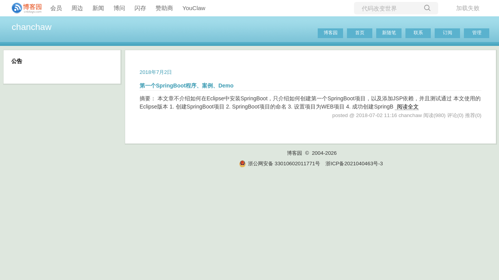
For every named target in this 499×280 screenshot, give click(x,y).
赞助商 (164, 8)
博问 (119, 8)
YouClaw (193, 8)
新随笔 (389, 32)
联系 (418, 32)
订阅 (447, 32)
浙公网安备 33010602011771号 (279, 163)
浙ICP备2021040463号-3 (354, 163)
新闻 (98, 8)
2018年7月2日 (156, 72)
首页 (360, 32)
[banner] (23, 8)
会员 (56, 8)
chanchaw (31, 27)
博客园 (331, 32)
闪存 (140, 8)
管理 (476, 32)
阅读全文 (408, 106)
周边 (77, 8)
